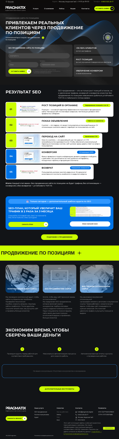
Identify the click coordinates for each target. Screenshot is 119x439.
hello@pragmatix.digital (85, 412)
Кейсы (59, 414)
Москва (11, 1)
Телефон (42, 61)
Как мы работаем (62, 412)
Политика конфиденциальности (43, 435)
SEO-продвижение (40, 412)
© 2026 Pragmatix (11, 435)
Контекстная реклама (41, 414)
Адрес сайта (12, 52)
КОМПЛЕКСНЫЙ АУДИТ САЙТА (22, 289)
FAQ (58, 417)
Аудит (36, 417)
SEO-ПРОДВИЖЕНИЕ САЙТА (58, 289)
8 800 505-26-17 (107, 2)
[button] (104, 8)
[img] (15, 7)
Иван (9, 61)
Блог (58, 420)
